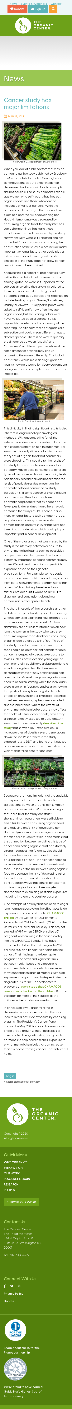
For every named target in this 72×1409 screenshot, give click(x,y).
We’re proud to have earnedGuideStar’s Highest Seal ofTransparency (23, 1391)
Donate (17, 9)
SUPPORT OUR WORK (21, 1202)
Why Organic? (15, 1162)
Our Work (12, 1173)
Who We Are (13, 1167)
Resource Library (17, 1179)
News (13, 3)
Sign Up (38, 9)
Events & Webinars (34, 3)
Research (11, 1184)
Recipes (9, 1190)
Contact (57, 3)
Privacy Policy (13, 1293)
